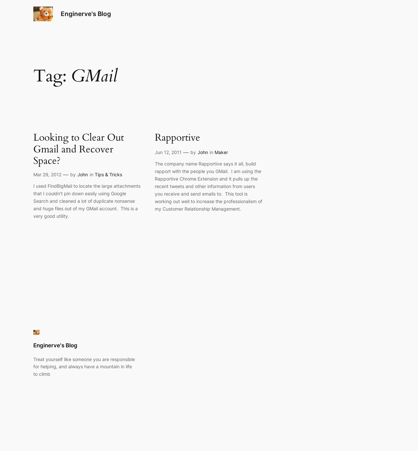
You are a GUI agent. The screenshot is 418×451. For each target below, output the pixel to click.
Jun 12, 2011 (168, 152)
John (82, 174)
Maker (221, 152)
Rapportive (177, 138)
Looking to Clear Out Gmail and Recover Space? (78, 149)
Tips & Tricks (108, 174)
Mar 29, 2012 (47, 174)
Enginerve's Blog (86, 14)
